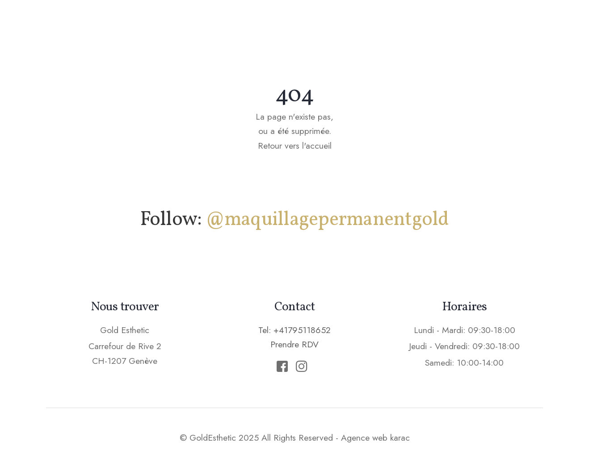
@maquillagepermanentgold (327, 220)
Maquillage (277, 24)
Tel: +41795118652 (294, 330)
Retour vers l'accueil (295, 145)
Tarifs (439, 24)
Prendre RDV (504, 24)
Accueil (215, 24)
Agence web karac (375, 437)
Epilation (386, 24)
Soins (334, 24)
